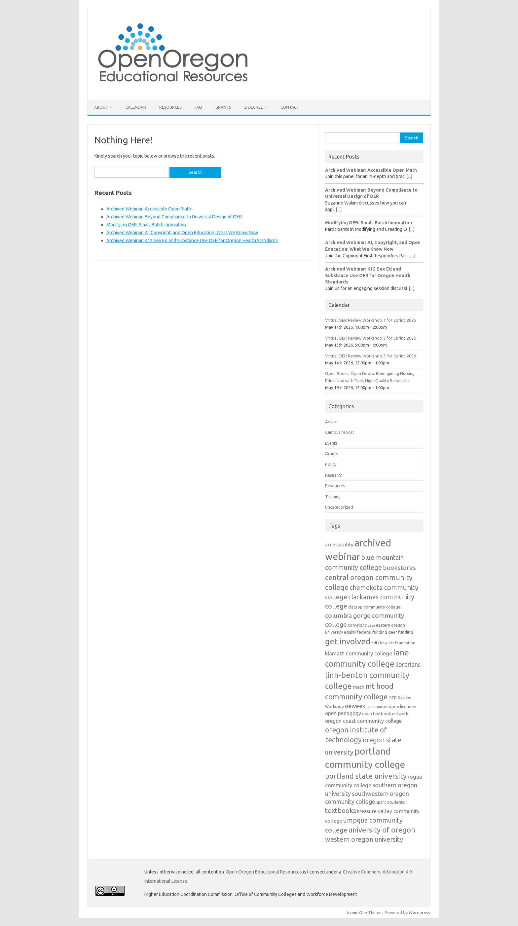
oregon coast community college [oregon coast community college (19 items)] (363, 721)
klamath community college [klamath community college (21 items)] (358, 653)
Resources (170, 107)
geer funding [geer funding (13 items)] (400, 632)
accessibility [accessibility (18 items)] (339, 544)
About (101, 107)
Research (334, 475)
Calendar (136, 107)
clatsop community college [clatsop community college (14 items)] (374, 607)
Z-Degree (253, 107)
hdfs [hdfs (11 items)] (375, 643)
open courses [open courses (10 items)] (377, 707)
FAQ (198, 107)
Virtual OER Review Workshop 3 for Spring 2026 (370, 355)
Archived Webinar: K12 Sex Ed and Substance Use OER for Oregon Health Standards (192, 240)
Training (333, 496)
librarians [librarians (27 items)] (408, 664)
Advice (331, 421)
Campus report (339, 432)
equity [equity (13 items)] (350, 632)
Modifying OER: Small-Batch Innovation (146, 224)
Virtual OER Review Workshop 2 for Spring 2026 (370, 338)
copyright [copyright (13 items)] (357, 625)
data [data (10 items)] (371, 625)
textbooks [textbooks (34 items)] (340, 810)
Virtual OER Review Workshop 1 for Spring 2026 (370, 320)
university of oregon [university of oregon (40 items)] (381, 830)
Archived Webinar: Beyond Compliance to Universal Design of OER (174, 216)
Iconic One (357, 912)
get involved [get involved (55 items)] (347, 641)
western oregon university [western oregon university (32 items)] (364, 839)
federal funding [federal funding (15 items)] (372, 632)
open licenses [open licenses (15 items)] (402, 706)
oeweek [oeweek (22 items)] (355, 706)
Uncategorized (339, 507)
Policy (330, 464)
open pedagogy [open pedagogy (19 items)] (343, 713)
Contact (289, 107)
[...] (409, 176)
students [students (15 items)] (396, 802)
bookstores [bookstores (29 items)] (399, 567)
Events (331, 443)
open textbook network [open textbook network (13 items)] (385, 713)
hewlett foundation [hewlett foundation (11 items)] (397, 643)
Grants (223, 107)
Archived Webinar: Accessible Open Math (148, 208)
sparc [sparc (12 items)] (381, 802)
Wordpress (419, 912)
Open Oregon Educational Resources (264, 871)
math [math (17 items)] (358, 687)
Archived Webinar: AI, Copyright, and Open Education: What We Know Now (182, 232)
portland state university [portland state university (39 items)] (366, 776)
